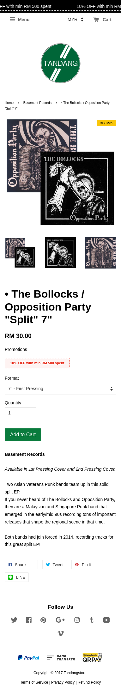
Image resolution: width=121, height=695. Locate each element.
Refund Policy (89, 682)
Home (9, 103)
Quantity (13, 402)
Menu (19, 19)
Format (12, 378)
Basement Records (37, 103)
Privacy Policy (63, 682)
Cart (102, 19)
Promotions (16, 349)
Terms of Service (34, 682)
